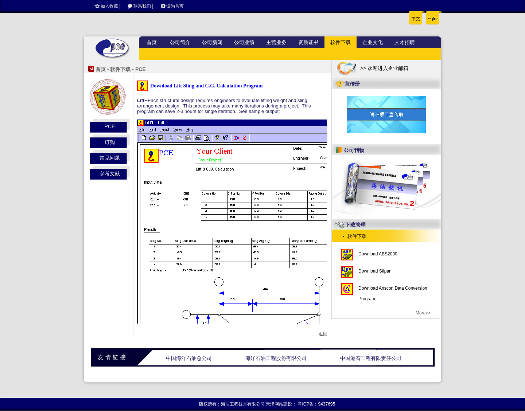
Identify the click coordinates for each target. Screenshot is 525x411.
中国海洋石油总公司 (189, 358)
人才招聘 (404, 42)
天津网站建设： (281, 404)
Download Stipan (375, 271)
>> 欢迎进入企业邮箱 (384, 68)
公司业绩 (244, 42)
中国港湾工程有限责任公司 (370, 358)
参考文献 (110, 173)
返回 (323, 333)
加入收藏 (109, 6)
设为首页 (175, 6)
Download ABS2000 (377, 254)
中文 (415, 16)
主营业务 (276, 42)
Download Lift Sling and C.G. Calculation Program (206, 86)
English (430, 16)
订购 (110, 142)
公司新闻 (212, 42)
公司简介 (180, 42)
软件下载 (340, 42)
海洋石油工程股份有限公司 (276, 358)
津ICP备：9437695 (316, 404)
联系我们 (142, 6)
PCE (110, 126)
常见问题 (110, 158)
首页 (152, 42)
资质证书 (308, 42)
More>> (423, 313)
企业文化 (372, 42)
